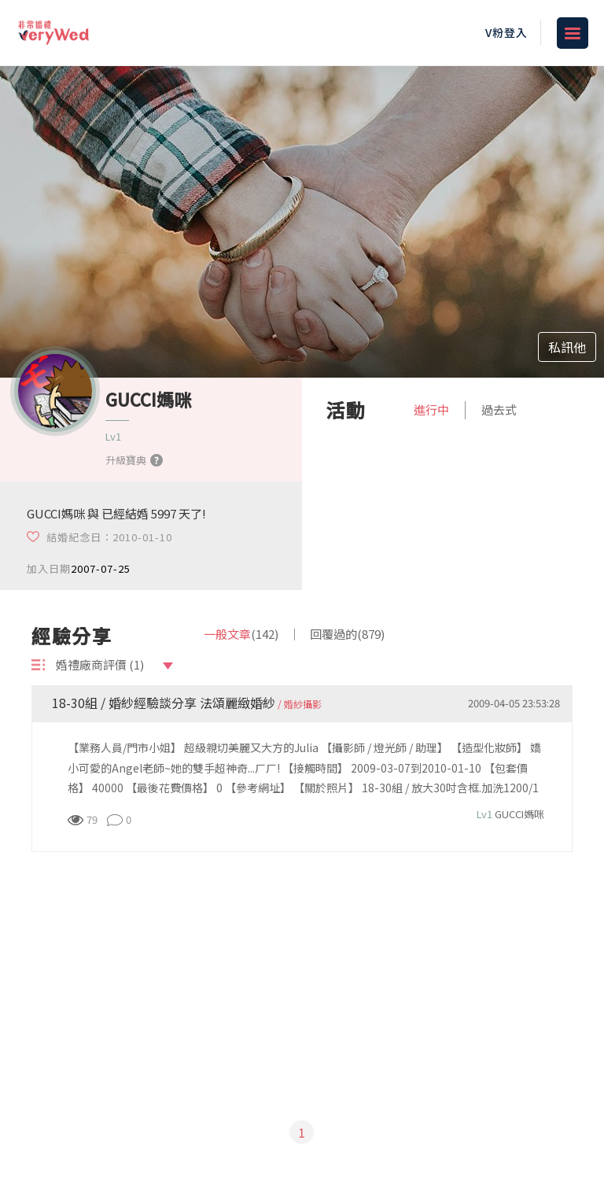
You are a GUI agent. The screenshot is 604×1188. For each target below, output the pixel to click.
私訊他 (567, 347)
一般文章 (241, 633)
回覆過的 (347, 633)
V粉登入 (506, 32)
